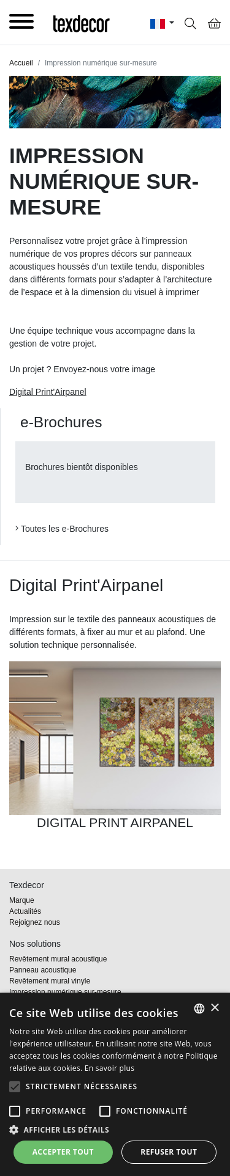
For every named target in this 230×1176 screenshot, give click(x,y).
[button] (14, 1087)
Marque (21, 900)
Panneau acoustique (42, 970)
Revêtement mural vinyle (49, 981)
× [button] (214, 1008)
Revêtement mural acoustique (58, 959)
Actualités (25, 911)
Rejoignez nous (34, 922)
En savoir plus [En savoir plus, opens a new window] (109, 1068)
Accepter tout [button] (63, 1152)
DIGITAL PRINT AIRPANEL (115, 822)
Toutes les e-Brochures (62, 529)
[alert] (115, 1084)
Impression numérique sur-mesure (65, 992)
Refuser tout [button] (168, 1152)
